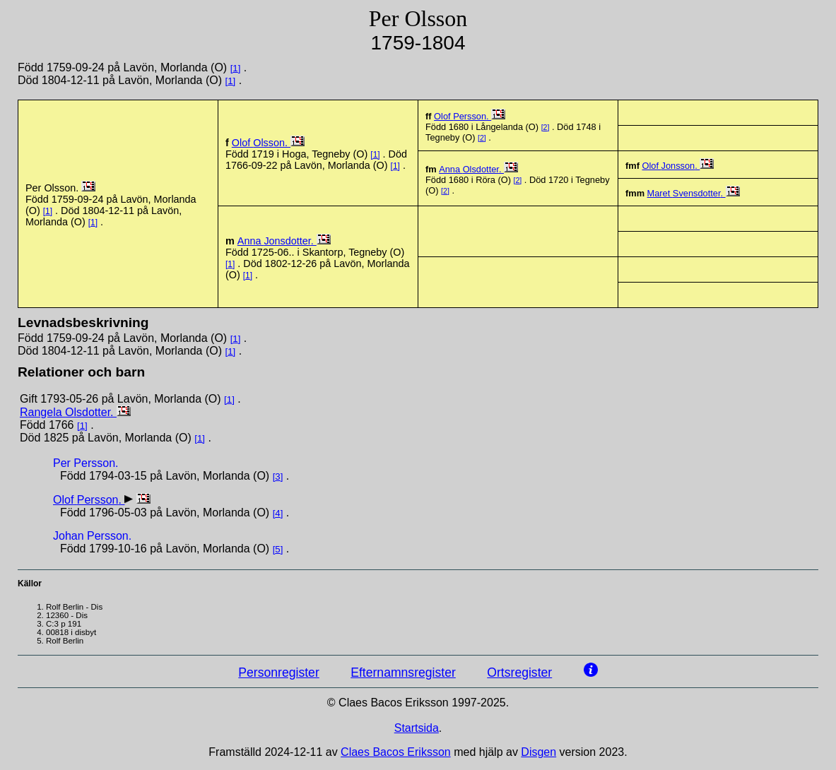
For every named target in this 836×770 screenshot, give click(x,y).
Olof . (261, 142)
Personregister (278, 672)
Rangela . (68, 412)
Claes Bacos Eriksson (396, 752)
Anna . (471, 169)
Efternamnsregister (403, 672)
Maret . (686, 193)
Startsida (416, 728)
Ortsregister (519, 672)
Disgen (538, 752)
